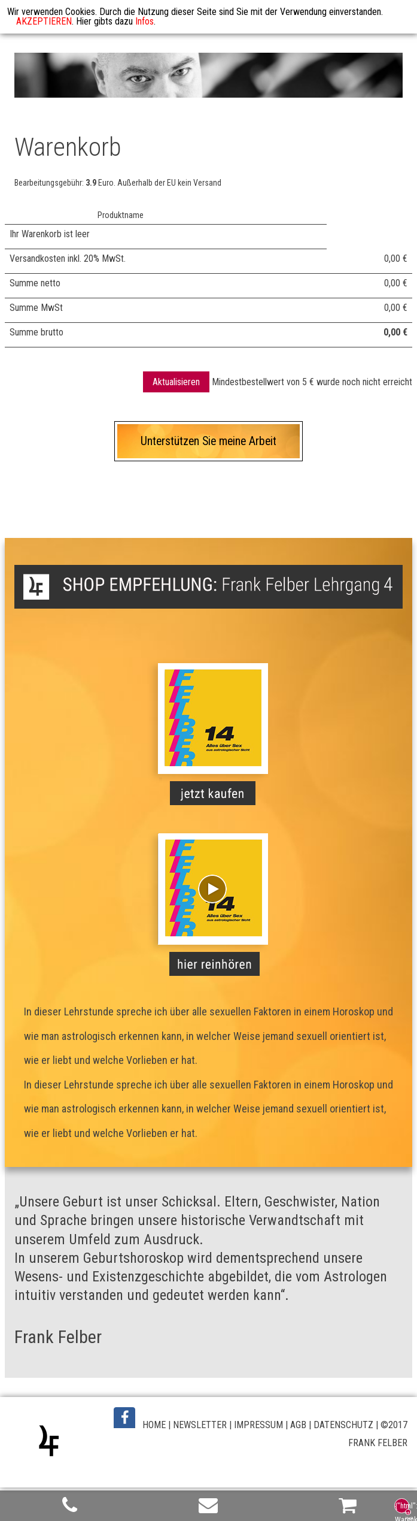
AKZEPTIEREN (44, 21)
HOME (154, 1425)
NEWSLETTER (200, 1425)
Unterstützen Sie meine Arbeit (208, 441)
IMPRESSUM (258, 1425)
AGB (298, 1425)
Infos (144, 21)
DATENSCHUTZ (343, 1425)
